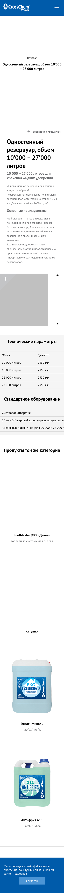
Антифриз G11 (32, 820)
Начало (31, 58)
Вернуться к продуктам (47, 131)
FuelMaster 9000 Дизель (32, 535)
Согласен (32, 881)
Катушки (32, 631)
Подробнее (20, 874)
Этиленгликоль (32, 724)
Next (57, 323)
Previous (57, 276)
